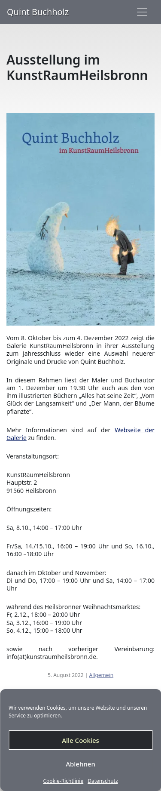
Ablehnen (80, 764)
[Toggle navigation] (142, 12)
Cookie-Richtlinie (63, 781)
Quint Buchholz (38, 12)
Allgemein (101, 675)
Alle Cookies (80, 740)
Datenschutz (103, 781)
